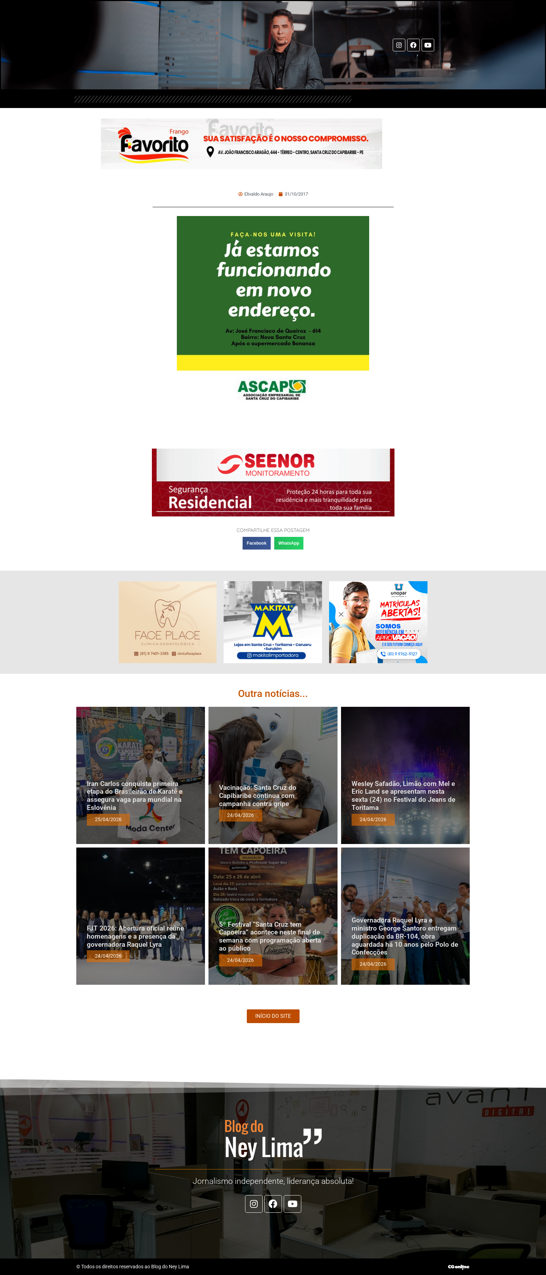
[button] (257, 543)
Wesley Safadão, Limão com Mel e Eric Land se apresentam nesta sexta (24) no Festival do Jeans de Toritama (403, 796)
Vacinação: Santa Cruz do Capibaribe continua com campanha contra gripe (257, 796)
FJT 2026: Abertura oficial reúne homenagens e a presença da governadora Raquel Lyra (135, 936)
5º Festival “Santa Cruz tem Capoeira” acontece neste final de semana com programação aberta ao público (270, 936)
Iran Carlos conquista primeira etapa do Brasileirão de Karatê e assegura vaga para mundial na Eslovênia (134, 796)
